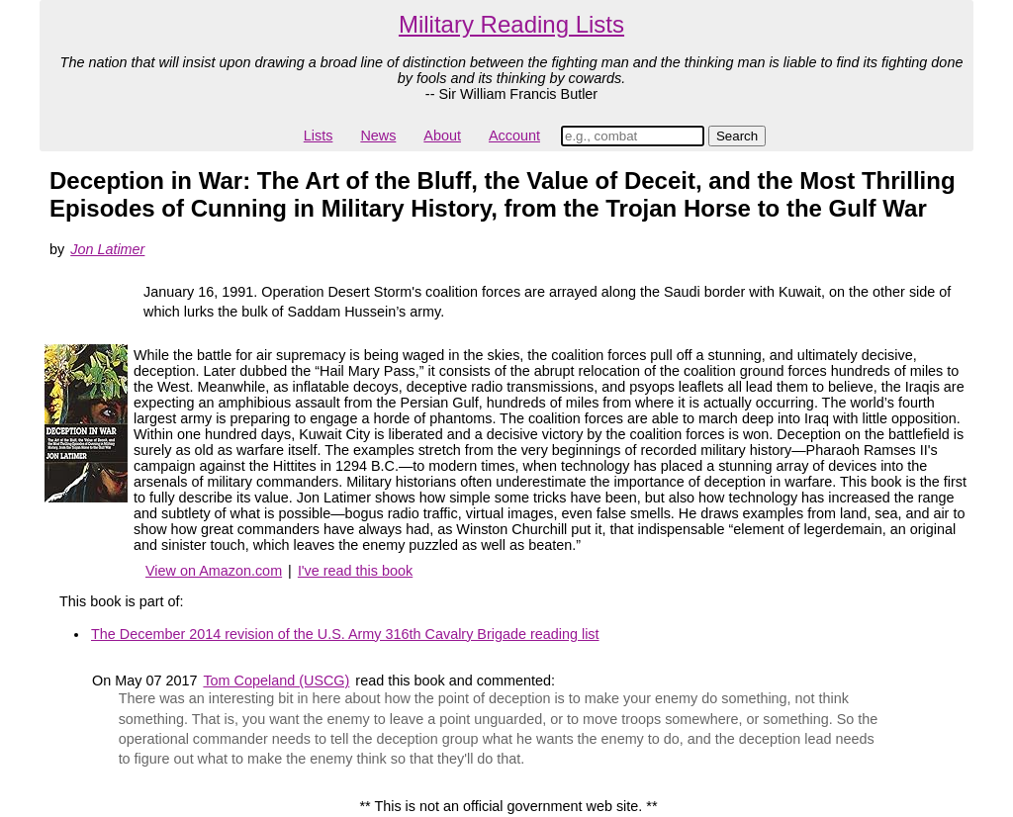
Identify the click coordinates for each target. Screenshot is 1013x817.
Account (514, 135)
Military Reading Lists (511, 24)
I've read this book (355, 571)
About (442, 135)
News (378, 135)
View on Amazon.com (213, 571)
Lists (318, 135)
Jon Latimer (107, 249)
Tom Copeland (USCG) (276, 680)
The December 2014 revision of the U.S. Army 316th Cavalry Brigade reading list (345, 634)
